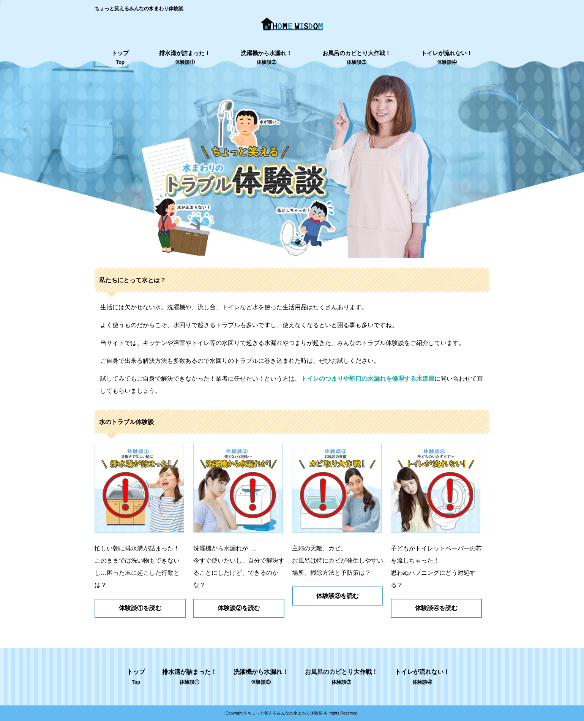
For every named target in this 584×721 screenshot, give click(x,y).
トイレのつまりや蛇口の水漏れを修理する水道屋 (367, 378)
